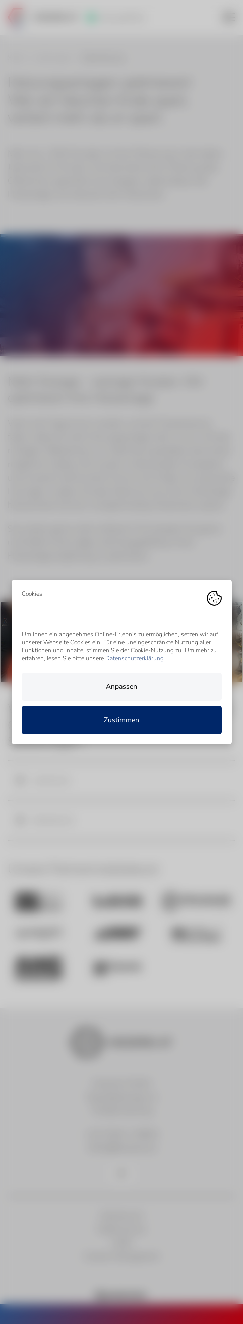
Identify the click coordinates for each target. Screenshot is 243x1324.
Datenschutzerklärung (134, 658)
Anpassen (121, 686)
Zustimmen (121, 720)
